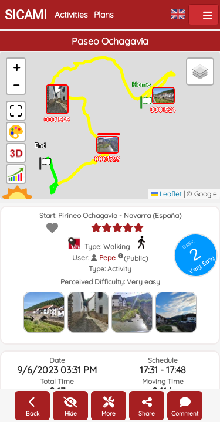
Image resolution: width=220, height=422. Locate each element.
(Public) (136, 258)
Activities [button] (71, 14)
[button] (146, 98)
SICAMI (26, 15)
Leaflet (166, 193)
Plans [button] (104, 14)
